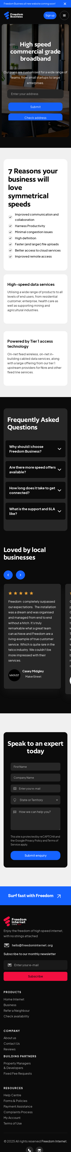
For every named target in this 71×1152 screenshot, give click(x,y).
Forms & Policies (15, 1101)
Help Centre (12, 1095)
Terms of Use (13, 1123)
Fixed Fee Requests (18, 1073)
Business (10, 1005)
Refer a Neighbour (17, 1010)
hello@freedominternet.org (32, 945)
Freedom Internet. (54, 1141)
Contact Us (12, 1043)
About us (10, 1038)
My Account (12, 1118)
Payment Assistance (18, 1106)
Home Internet (14, 999)
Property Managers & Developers (17, 1065)
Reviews (10, 1049)
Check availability (16, 1016)
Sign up (50, 15)
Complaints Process (18, 1112)
